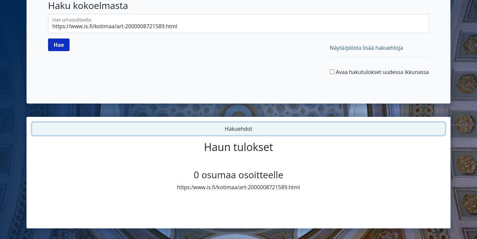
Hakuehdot (238, 128)
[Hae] (59, 45)
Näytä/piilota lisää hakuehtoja (366, 47)
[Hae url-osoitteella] (238, 23)
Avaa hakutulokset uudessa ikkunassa (382, 72)
